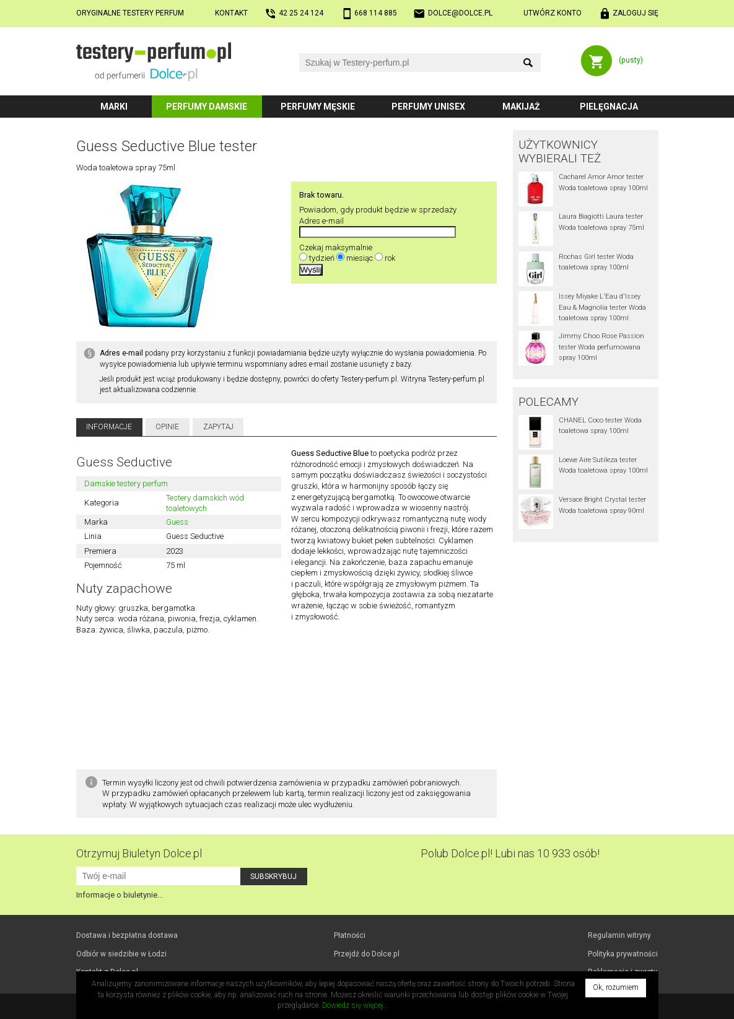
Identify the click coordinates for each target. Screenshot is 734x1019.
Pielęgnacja (609, 107)
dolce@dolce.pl (460, 13)
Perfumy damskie (206, 107)
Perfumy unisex (428, 107)
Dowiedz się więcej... (355, 1005)
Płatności (349, 935)
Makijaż (521, 107)
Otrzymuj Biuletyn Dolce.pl (139, 853)
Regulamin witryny (619, 935)
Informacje (109, 426)
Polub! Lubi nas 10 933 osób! (510, 853)
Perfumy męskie (318, 107)
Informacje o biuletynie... (119, 894)
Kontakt (231, 13)
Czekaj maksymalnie (335, 247)
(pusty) (631, 60)
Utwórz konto (552, 13)
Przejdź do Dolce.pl (367, 954)
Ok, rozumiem (616, 987)
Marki (114, 107)
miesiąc (359, 258)
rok (390, 258)
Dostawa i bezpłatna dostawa (127, 935)
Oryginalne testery (130, 13)
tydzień (321, 258)
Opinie (167, 426)
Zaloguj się (635, 13)
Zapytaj (218, 426)
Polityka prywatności (623, 954)
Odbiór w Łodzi (121, 954)
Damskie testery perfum (126, 483)
